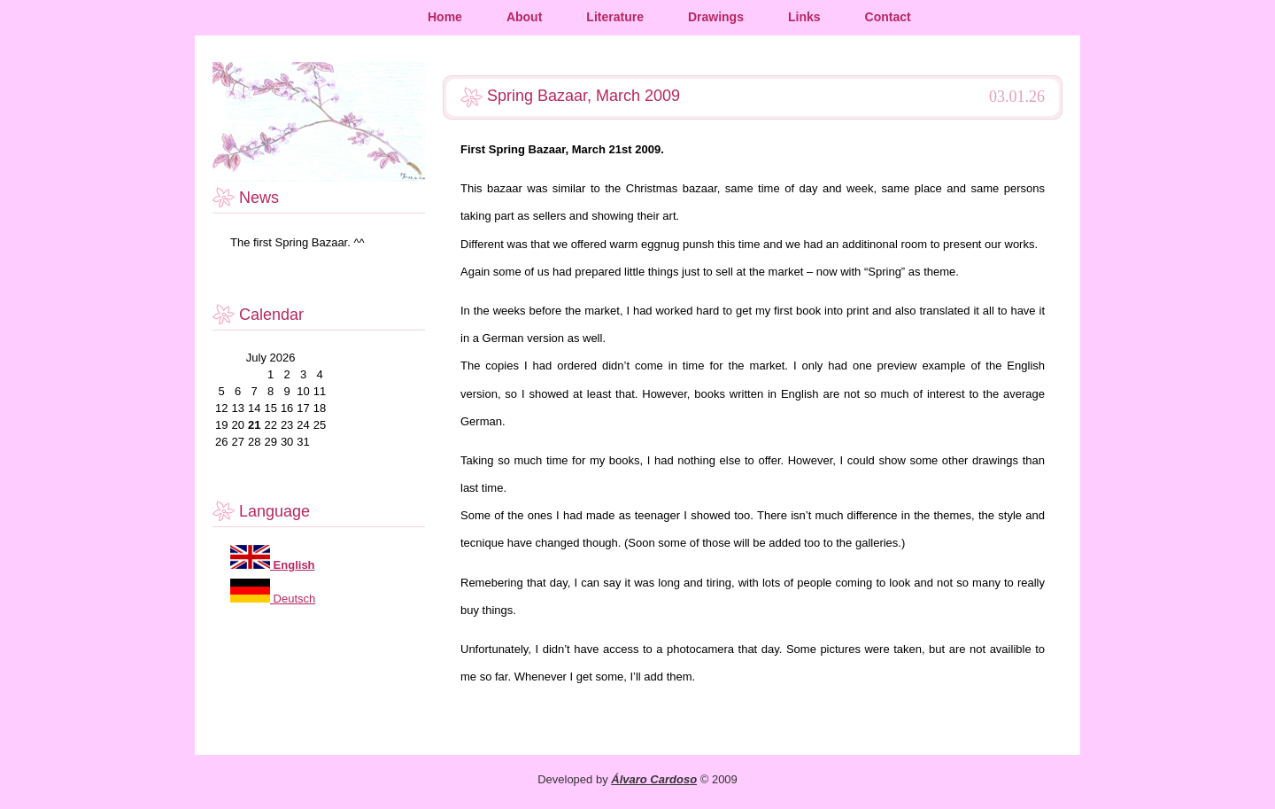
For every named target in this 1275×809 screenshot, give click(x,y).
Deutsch (292, 598)
